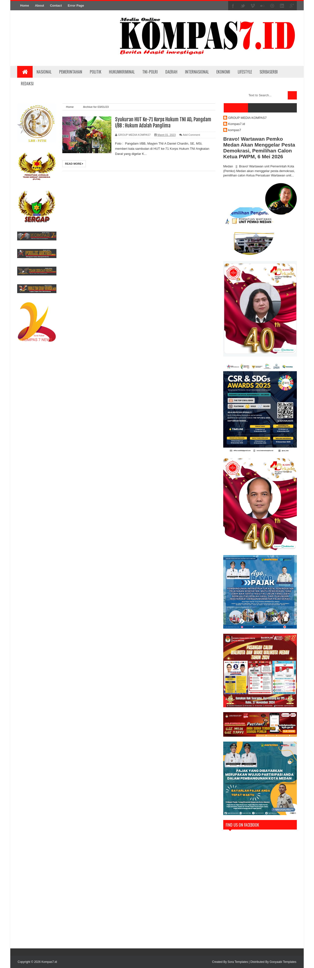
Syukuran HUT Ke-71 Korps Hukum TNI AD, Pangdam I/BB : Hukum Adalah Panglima (163, 122)
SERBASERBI (269, 72)
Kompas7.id (236, 124)
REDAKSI (27, 84)
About (39, 5)
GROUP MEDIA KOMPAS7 (247, 118)
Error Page (76, 5)
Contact (56, 5)
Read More (74, 163)
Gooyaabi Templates (283, 962)
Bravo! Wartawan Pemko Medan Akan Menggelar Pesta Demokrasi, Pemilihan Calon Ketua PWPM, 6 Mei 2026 (259, 147)
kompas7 (234, 130)
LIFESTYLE (245, 72)
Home (24, 5)
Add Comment (191, 134)
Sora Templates (238, 962)
